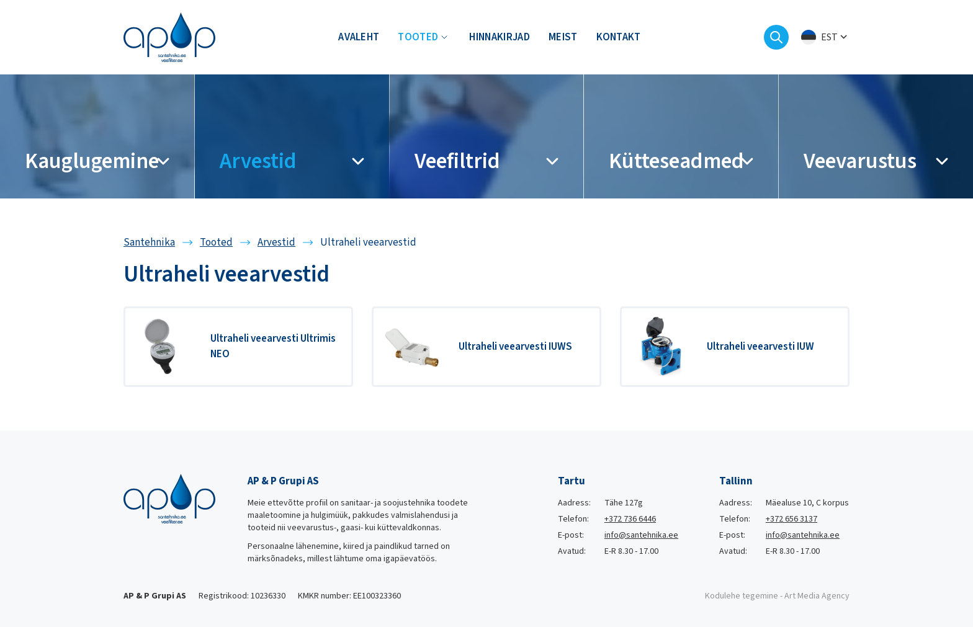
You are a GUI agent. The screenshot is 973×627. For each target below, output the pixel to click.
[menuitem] (825, 38)
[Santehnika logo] (169, 36)
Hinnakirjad (499, 37)
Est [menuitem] (829, 37)
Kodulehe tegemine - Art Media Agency (777, 596)
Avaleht (358, 37)
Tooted (418, 37)
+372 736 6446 (630, 519)
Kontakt (618, 37)
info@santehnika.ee (641, 535)
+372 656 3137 (791, 519)
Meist (563, 37)
